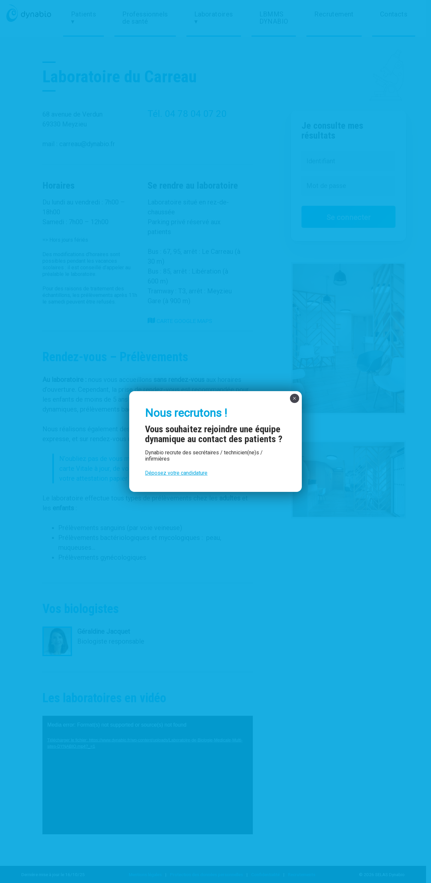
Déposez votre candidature (176, 473)
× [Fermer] (294, 398)
